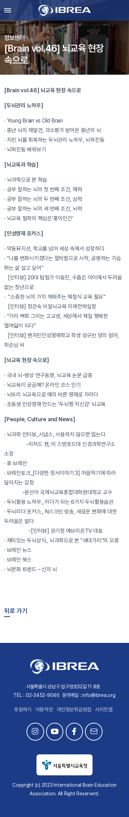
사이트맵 (103, 710)
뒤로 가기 (16, 610)
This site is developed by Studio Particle (64, 801)
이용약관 (44, 710)
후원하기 (23, 710)
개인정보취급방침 (74, 710)
